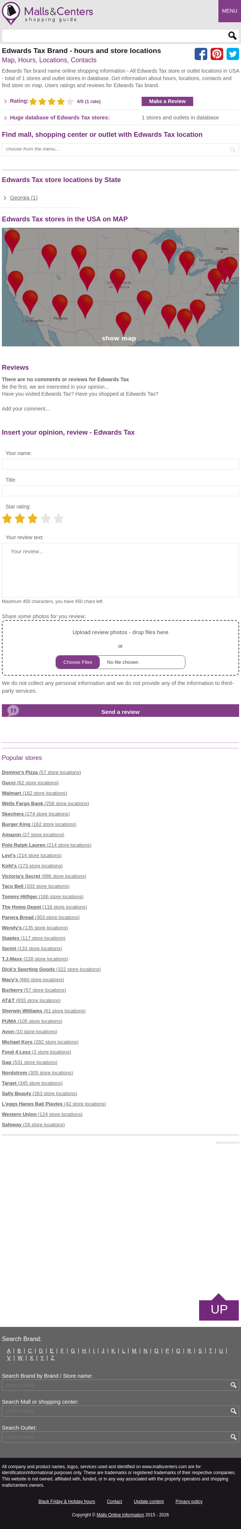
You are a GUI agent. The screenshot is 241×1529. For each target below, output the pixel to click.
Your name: (19, 453)
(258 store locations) (45, 803)
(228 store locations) (35, 959)
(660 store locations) (33, 979)
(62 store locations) (30, 782)
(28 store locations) (33, 1124)
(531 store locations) (29, 1062)
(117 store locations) (33, 938)
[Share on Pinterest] (217, 54)
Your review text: (25, 537)
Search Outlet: (19, 1428)
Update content (149, 1501)
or (120, 648)
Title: (11, 480)
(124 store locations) (42, 1114)
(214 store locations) (47, 845)
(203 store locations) (35, 886)
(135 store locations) (35, 927)
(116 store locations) (44, 907)
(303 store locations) (41, 917)
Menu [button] (229, 11)
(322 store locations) (51, 969)
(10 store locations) (29, 1031)
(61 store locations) (44, 1011)
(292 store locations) (40, 1042)
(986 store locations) (44, 876)
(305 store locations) (37, 1072)
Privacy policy (189, 1501)
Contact (114, 1501)
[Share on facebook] (201, 54)
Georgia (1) (23, 198)
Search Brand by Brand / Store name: (47, 1376)
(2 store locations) (36, 1052)
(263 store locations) (39, 1093)
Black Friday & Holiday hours (67, 1501)
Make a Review (167, 101)
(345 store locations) (32, 1083)
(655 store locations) (31, 1000)
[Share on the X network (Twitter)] (233, 54)
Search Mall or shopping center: (40, 1402)
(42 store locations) (54, 1104)
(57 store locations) (41, 772)
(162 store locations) (34, 793)
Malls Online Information (120, 1515)
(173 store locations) (32, 866)
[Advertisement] (120, 1218)
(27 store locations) (33, 834)
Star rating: (18, 507)
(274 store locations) (36, 814)
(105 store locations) (32, 1021)
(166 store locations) (42, 896)
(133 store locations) (32, 948)
